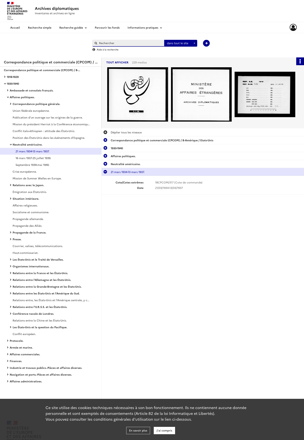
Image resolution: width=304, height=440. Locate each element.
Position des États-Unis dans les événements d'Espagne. (49, 138)
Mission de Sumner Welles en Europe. (37, 178)
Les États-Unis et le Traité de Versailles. (38, 259)
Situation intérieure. (26, 198)
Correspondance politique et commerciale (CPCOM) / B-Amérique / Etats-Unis (42, 70)
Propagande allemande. (28, 219)
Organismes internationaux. (31, 266)
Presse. (17, 239)
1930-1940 (13, 83)
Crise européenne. (25, 171)
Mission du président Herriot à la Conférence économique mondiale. (51, 124)
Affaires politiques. (22, 97)
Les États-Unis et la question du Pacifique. (40, 327)
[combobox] (180, 43)
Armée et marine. (21, 347)
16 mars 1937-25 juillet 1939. (33, 158)
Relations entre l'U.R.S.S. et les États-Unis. (40, 307)
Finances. (16, 361)
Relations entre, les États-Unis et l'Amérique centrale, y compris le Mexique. (51, 300)
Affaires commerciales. (25, 354)
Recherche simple (39, 27)
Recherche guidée (71, 27)
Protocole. (16, 341)
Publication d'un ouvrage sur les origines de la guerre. (48, 117)
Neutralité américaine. (27, 144)
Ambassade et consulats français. (32, 90)
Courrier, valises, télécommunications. (38, 246)
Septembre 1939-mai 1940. (32, 165)
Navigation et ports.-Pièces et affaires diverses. (41, 374)
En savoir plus (138, 430)
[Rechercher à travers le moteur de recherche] (130, 43)
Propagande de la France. (29, 232)
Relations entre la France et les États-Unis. (40, 273)
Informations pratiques (143, 27)
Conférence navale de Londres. (33, 314)
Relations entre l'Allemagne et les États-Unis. (42, 280)
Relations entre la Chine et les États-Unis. (40, 320)
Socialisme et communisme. (31, 212)
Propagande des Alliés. (27, 226)
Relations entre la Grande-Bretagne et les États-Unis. (47, 286)
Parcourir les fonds (107, 27)
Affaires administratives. (26, 381)
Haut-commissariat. (25, 253)
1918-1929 (13, 77)
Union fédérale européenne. (31, 111)
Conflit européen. (24, 334)
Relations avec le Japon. (28, 185)
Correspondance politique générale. (36, 104)
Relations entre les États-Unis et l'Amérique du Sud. (46, 293)
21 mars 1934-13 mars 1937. (32, 151)
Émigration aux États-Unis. (30, 192)
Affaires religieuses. (25, 205)
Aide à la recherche (107, 49)
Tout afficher (117, 62)
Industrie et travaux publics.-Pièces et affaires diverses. (46, 368)
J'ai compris (164, 430)
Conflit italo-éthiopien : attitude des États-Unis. (44, 131)
